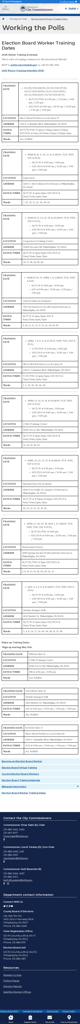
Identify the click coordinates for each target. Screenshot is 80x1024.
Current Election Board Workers (20, 774)
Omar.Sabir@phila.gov (15, 836)
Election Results (12, 986)
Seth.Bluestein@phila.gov (17, 880)
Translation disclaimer (32, 1011)
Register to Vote (12, 975)
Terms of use (52, 1011)
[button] (5, 7)
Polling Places (11, 980)
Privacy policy (69, 1011)
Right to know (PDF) (9, 1011)
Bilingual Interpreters (14, 786)
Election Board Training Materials (21, 780)
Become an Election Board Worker (22, 761)
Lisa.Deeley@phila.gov (15, 858)
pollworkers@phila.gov (24, 64)
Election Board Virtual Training (19, 767)
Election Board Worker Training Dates (24, 793)
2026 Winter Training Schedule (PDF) (23, 70)
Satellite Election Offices (17, 992)
